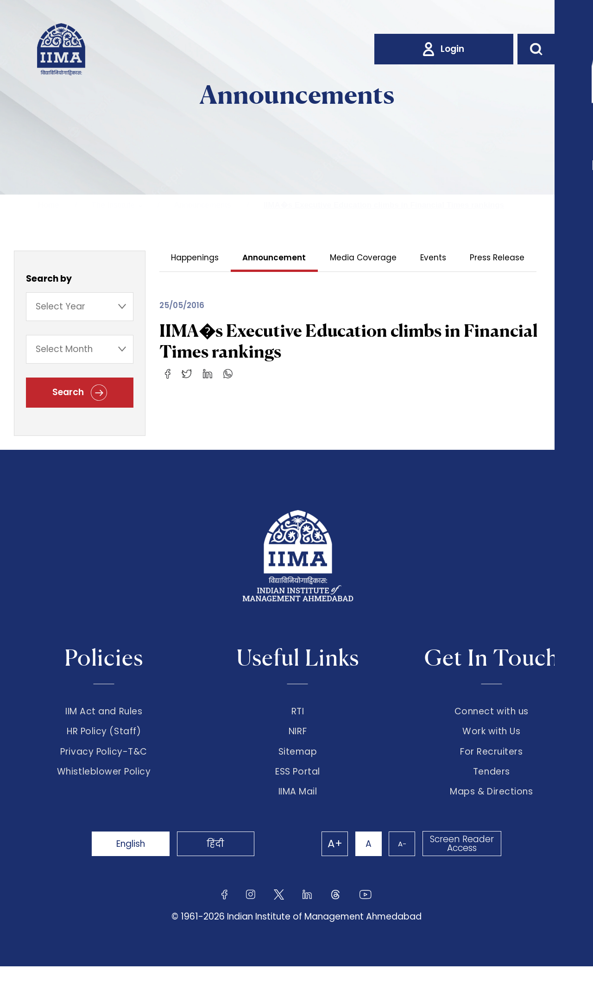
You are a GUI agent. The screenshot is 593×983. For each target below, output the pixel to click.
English (134, 860)
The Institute (113, 205)
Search (79, 395)
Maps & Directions (491, 808)
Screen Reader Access (461, 860)
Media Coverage (364, 257)
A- (398, 860)
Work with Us (491, 738)
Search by (49, 280)
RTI (297, 714)
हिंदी (227, 860)
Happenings (195, 257)
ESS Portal (297, 785)
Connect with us (491, 714)
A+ (325, 860)
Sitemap (297, 761)
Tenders (491, 785)
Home (48, 205)
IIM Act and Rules (103, 714)
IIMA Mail (297, 808)
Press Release (499, 257)
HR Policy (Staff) (104, 738)
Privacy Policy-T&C (103, 761)
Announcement (275, 257)
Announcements (202, 205)
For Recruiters (491, 761)
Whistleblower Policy (104, 785)
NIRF (298, 738)
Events (435, 257)
